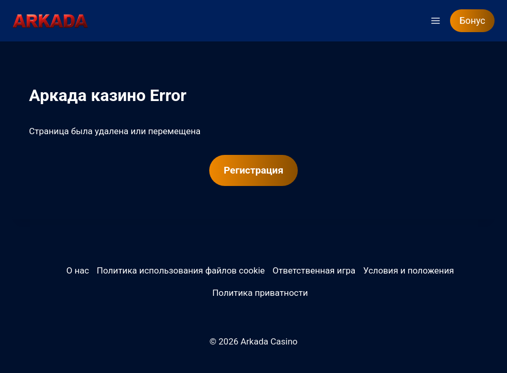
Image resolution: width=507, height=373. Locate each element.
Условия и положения (408, 270)
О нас (77, 270)
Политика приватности (260, 293)
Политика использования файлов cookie (181, 270)
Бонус (472, 20)
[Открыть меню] (435, 20)
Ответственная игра (313, 270)
